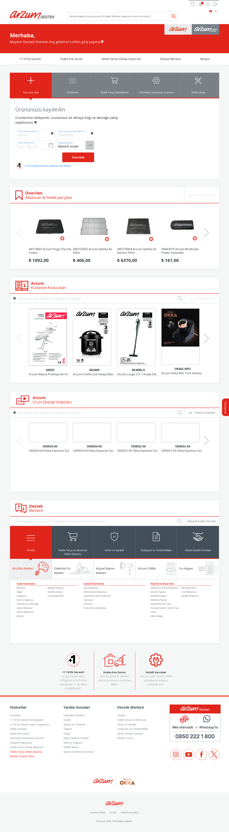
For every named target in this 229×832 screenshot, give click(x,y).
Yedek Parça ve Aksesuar (131, 720)
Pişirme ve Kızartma (162, 583)
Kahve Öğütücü (25, 600)
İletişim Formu (125, 738)
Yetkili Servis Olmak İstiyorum (121, 59)
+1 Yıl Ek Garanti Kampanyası (26, 720)
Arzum (113, 812)
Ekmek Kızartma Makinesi (164, 588)
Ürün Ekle (78, 157)
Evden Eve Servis (71, 59)
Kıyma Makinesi (25, 612)
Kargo (67, 733)
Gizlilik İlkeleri (71, 747)
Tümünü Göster (202, 413)
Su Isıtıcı (88, 604)
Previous (18, 229)
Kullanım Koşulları (130, 812)
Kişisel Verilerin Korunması (79, 752)
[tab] (31, 85)
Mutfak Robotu (56, 588)
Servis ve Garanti (127, 724)
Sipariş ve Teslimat (74, 724)
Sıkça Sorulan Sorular (201, 521)
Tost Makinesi (188, 592)
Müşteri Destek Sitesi (22, 756)
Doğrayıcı (22, 596)
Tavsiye (225, 407)
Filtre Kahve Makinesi (95, 592)
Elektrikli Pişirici (159, 600)
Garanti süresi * (66, 142)
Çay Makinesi (91, 588)
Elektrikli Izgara (159, 596)
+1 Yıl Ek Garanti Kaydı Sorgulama (29, 724)
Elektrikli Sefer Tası (161, 604)
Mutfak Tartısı (55, 592)
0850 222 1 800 (195, 736)
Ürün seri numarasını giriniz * (72, 131)
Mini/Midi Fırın (188, 588)
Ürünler (121, 715)
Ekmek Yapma (158, 592)
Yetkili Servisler (18, 729)
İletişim (205, 59)
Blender (21, 588)
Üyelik (67, 720)
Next (205, 229)
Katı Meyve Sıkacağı (27, 604)
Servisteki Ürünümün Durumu (27, 738)
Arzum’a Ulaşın (98, 812)
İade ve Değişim (73, 743)
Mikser (20, 616)
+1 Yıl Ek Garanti (30, 59)
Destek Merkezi (170, 59)
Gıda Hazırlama (26, 583)
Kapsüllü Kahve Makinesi (97, 596)
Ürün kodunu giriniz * (28, 131)
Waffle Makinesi (190, 596)
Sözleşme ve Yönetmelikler (132, 729)
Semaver (89, 600)
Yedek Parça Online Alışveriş (26, 752)
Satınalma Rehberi (74, 715)
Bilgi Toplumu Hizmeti (76, 738)
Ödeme (68, 729)
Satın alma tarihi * (26, 142)
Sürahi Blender (56, 596)
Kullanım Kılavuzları (21, 743)
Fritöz (154, 612)
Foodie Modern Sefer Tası (165, 608)
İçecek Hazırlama (94, 583)
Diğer (20, 592)
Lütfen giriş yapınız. (85, 41)
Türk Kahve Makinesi (95, 608)
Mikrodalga (157, 616)
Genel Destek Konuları (130, 733)
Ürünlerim (15, 715)
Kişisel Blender (25, 608)
